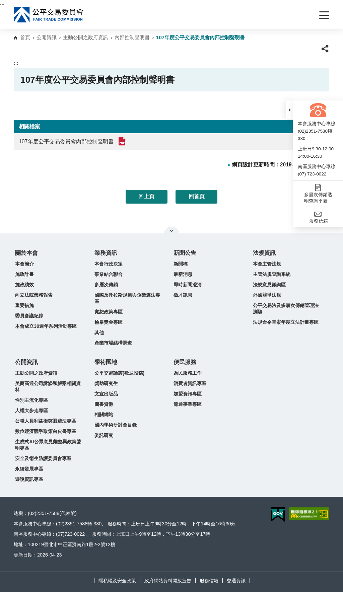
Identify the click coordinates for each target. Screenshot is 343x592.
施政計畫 (24, 274)
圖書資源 (103, 404)
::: (2, 3)
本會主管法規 (267, 264)
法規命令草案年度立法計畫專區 (286, 322)
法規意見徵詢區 (269, 284)
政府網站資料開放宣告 (167, 580)
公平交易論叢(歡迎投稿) (119, 373)
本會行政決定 (108, 264)
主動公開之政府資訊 (85, 37)
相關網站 (103, 414)
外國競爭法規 (267, 295)
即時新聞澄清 (188, 284)
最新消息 (183, 274)
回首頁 (197, 196)
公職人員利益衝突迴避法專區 (45, 421)
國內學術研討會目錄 (115, 425)
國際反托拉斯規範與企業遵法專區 (127, 298)
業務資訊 (105, 253)
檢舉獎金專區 (108, 322)
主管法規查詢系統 (271, 274)
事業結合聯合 (108, 274)
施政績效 (24, 284)
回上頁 (146, 196)
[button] (289, 109)
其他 (99, 332)
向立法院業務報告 (34, 295)
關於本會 (26, 253)
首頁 (25, 37)
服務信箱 (209, 580)
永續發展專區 (29, 468)
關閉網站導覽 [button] (172, 231)
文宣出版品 (106, 393)
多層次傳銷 (106, 284)
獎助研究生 (106, 383)
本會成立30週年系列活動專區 (46, 326)
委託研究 (103, 435)
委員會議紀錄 (29, 315)
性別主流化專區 (31, 400)
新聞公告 (185, 253)
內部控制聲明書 (132, 37)
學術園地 (105, 362)
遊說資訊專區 (29, 479)
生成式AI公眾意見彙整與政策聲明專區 (48, 445)
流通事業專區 (188, 404)
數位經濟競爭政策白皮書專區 (45, 431)
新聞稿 (181, 264)
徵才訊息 (183, 295)
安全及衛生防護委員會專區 (43, 458)
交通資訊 (236, 580)
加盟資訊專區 (188, 393)
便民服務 (185, 362)
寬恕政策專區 (108, 311)
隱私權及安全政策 (117, 580)
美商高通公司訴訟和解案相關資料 (48, 386)
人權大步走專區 (31, 410)
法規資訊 (264, 253)
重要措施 (24, 305)
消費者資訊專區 (190, 383)
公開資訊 (47, 37)
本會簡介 (24, 264)
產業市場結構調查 (113, 343)
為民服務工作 (188, 373)
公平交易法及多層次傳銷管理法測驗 (286, 308)
